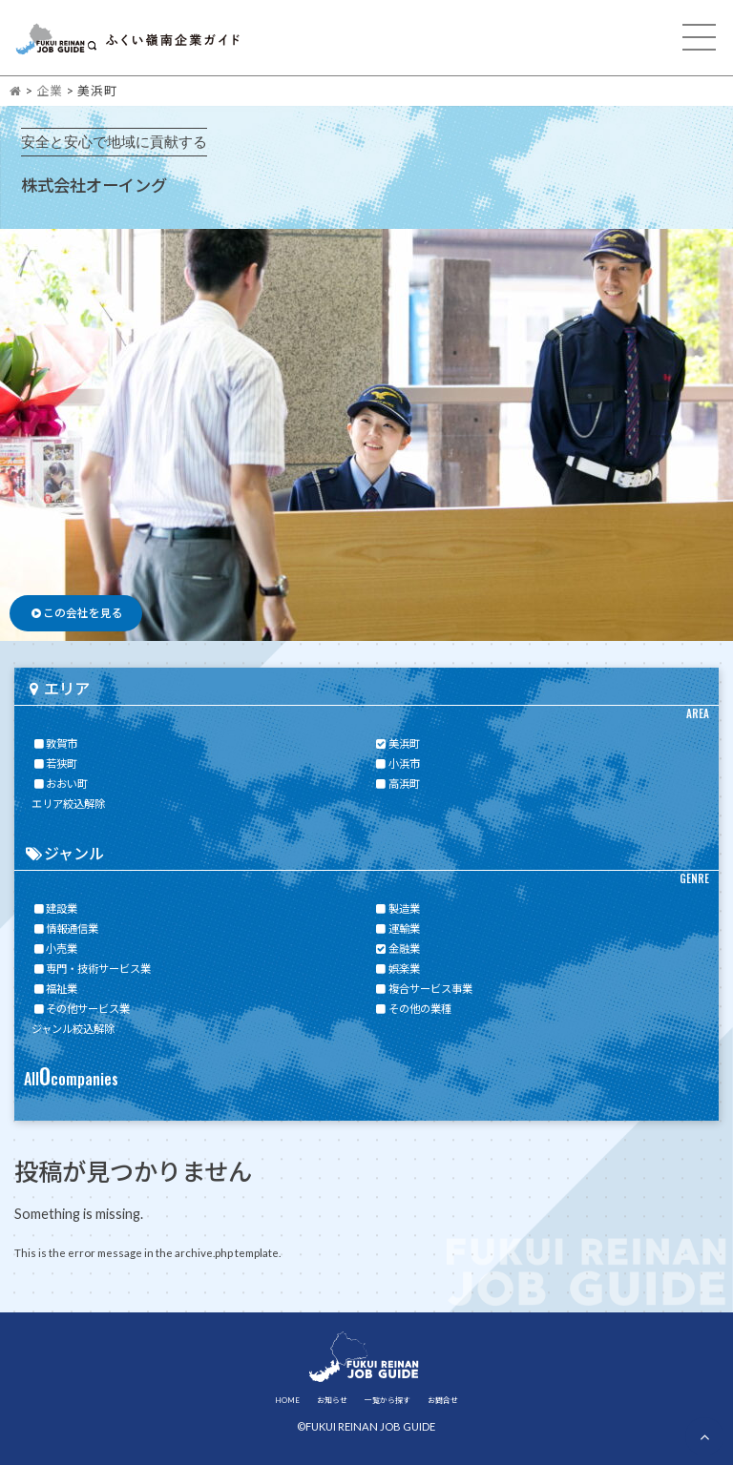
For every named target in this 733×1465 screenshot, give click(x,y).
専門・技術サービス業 (91, 968)
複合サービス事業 (423, 988)
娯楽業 (397, 968)
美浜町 (397, 743)
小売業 (54, 948)
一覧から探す (387, 1400)
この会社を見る (76, 613)
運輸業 (397, 928)
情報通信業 (64, 928)
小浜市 (397, 763)
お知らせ (332, 1400)
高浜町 (397, 783)
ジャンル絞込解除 (73, 1028)
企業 (49, 90)
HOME (287, 1400)
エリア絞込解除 (68, 803)
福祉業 (54, 988)
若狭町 (54, 763)
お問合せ (443, 1400)
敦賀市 (54, 743)
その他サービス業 (80, 1008)
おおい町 (59, 783)
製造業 (397, 908)
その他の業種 (412, 1008)
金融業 (397, 948)
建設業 (54, 908)
